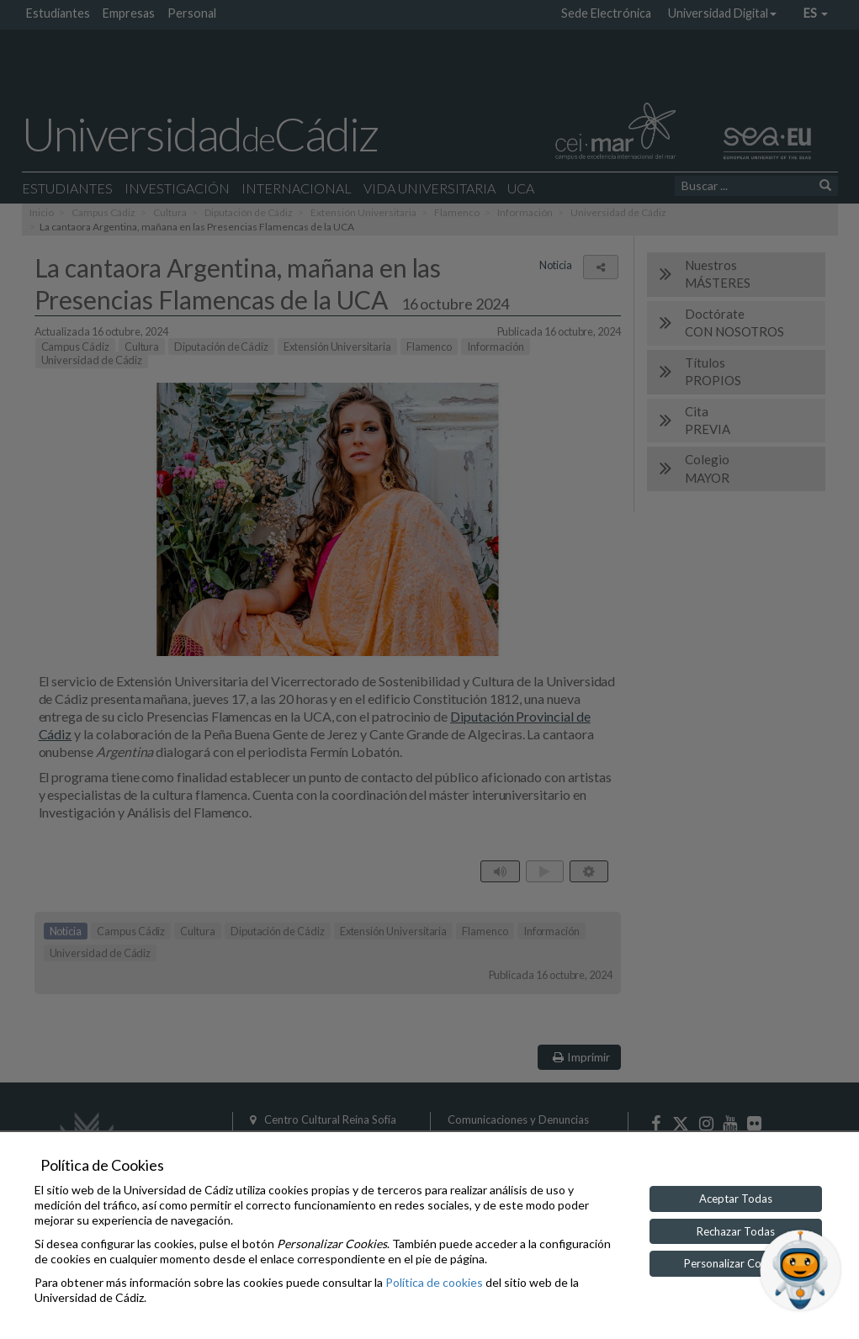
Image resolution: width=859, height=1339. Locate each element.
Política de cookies (434, 1282)
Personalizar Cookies (735, 1263)
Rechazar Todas (736, 1231)
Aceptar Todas (735, 1198)
